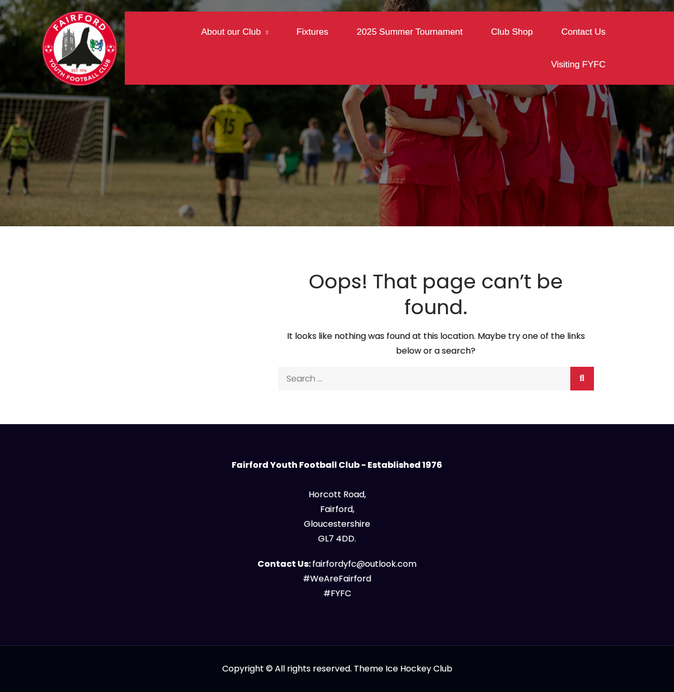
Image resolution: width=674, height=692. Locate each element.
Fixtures (312, 32)
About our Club (231, 32)
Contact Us (583, 32)
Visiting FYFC (578, 64)
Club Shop (512, 32)
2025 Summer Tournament (410, 32)
